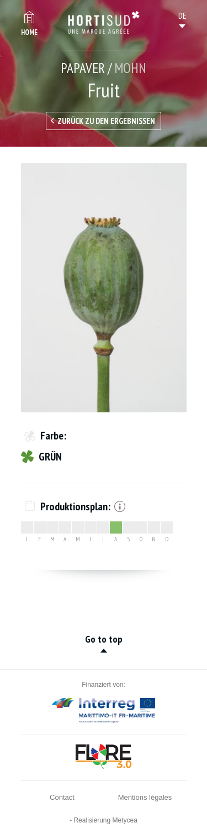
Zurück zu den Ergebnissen (106, 121)
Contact (62, 797)
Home (29, 32)
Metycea (125, 820)
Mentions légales (145, 797)
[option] (104, 287)
